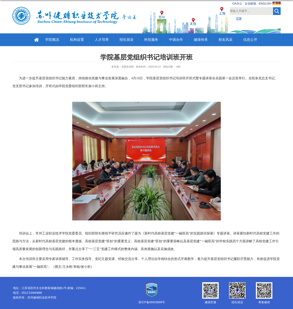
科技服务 (151, 40)
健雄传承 (201, 40)
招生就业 (126, 40)
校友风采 (226, 40)
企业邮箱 (250, 3)
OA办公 (237, 3)
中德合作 (176, 40)
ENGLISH (265, 3)
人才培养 (102, 40)
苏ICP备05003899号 (151, 302)
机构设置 (77, 40)
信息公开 (250, 40)
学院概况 (52, 40)
